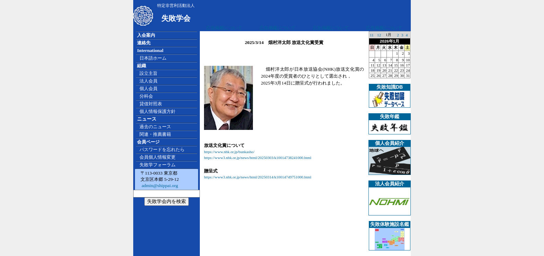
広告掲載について (224, 27)
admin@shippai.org (159, 185)
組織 (141, 65)
